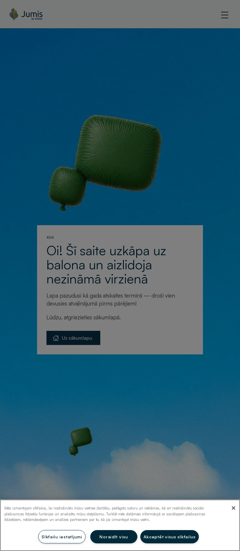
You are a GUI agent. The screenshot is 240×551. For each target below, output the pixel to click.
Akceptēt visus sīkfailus (170, 536)
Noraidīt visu (113, 536)
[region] (120, 525)
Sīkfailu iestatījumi (61, 536)
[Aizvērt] (233, 508)
